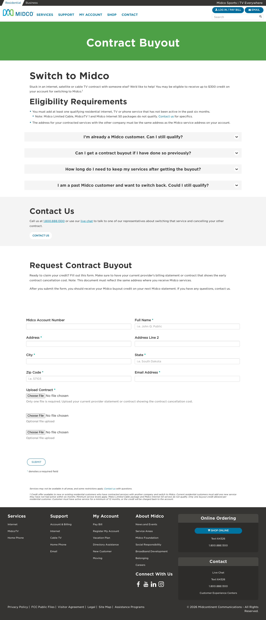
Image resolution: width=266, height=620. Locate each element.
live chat (87, 221)
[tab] (133, 136)
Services (44, 14)
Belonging (142, 558)
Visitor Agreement (71, 607)
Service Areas (144, 531)
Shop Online (218, 530)
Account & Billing (61, 524)
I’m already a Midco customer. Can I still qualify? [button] (161, 136)
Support (66, 14)
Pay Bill (97, 524)
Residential (13, 2)
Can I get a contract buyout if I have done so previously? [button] (157, 152)
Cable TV (56, 537)
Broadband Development (152, 551)
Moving (97, 558)
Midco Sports (227, 3)
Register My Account (106, 531)
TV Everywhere (251, 3)
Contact (130, 14)
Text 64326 (218, 538)
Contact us (166, 116)
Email (53, 551)
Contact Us (40, 235)
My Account (90, 14)
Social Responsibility (148, 544)
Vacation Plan (101, 537)
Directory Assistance (106, 544)
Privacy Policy (18, 607)
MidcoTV (13, 531)
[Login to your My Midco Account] (228, 10)
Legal (91, 607)
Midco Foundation (147, 537)
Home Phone (16, 537)
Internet (12, 524)
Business (32, 2)
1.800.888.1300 (54, 221)
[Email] (254, 10)
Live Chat (218, 572)
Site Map (105, 607)
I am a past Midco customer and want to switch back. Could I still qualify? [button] (148, 185)
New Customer (102, 551)
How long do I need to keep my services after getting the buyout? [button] (152, 169)
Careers (140, 565)
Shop (112, 14)
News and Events (146, 524)
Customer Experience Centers (218, 593)
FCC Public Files (42, 607)
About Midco (150, 516)
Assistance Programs (129, 607)
